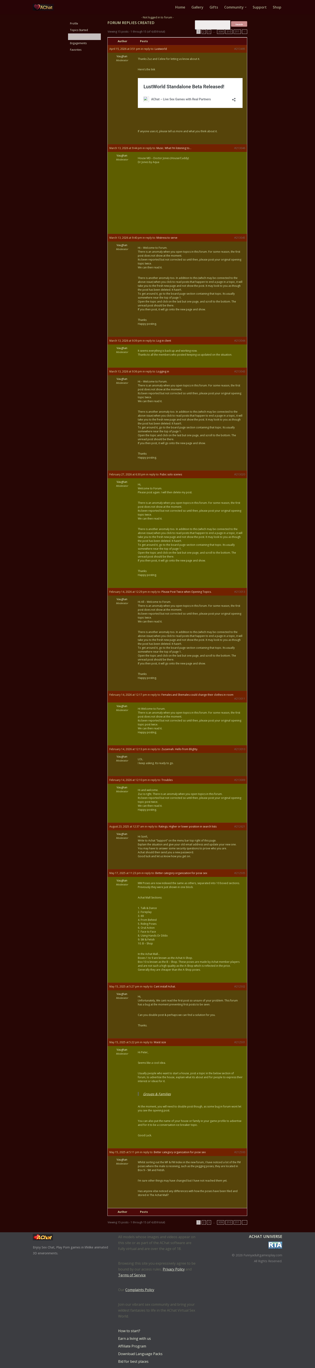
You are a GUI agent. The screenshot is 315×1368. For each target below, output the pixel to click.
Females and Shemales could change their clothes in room (197, 695)
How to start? (129, 1330)
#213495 (239, 49)
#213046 (239, 148)
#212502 (239, 986)
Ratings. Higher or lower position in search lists (188, 826)
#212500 (239, 1152)
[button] (246, 7)
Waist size (160, 1042)
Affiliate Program (132, 1346)
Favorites (75, 50)
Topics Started (79, 30)
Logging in (162, 371)
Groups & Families (157, 1094)
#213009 (239, 780)
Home (180, 7)
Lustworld (161, 49)
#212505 (239, 873)
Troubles (167, 780)
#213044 (239, 340)
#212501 (239, 1042)
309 (220, 31)
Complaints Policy (139, 1289)
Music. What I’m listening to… (173, 148)
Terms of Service (132, 1275)
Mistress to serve (166, 238)
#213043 (239, 371)
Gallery (197, 7)
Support (260, 7)
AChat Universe (265, 1236)
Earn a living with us (134, 1338)
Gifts (214, 7)
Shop (277, 7)
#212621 (239, 826)
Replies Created (80, 36)
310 (229, 31)
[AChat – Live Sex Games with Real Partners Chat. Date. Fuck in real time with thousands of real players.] (44, 7)
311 (237, 31)
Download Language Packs (140, 1353)
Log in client (163, 340)
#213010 (239, 749)
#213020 (239, 474)
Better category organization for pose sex (181, 873)
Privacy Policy (174, 1269)
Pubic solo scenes (171, 474)
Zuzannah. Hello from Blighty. (179, 749)
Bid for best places (133, 1361)
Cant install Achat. (165, 986)
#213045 (239, 238)
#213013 (239, 592)
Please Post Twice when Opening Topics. (186, 592)
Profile (74, 23)
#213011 (239, 699)
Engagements (78, 43)
